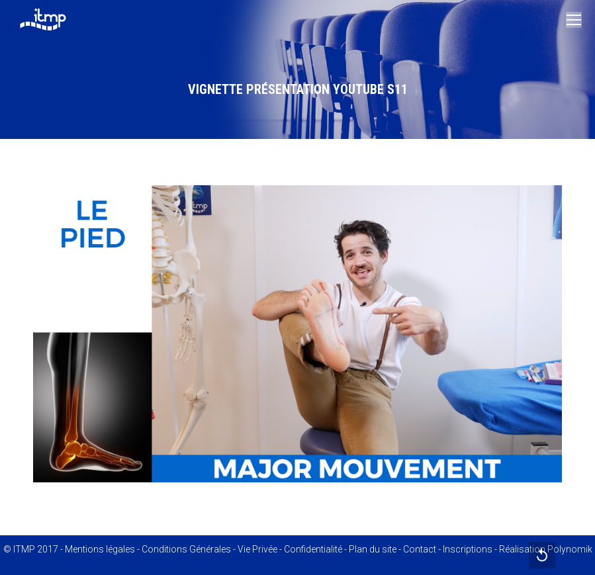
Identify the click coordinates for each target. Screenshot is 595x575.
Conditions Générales (186, 549)
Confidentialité (313, 549)
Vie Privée (257, 549)
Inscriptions (467, 549)
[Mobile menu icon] (574, 20)
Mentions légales (100, 549)
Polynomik (569, 549)
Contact (419, 549)
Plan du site (372, 549)
